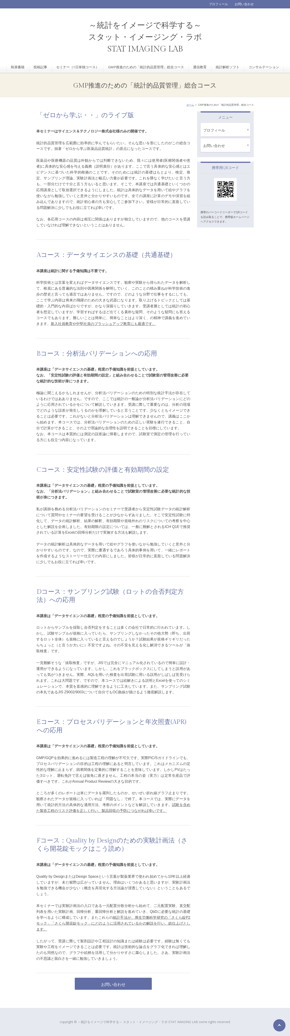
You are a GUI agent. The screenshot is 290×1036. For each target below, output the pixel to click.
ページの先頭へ (279, 1025)
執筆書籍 (17, 67)
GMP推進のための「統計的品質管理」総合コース (146, 67)
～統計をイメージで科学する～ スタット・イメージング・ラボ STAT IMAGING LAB (145, 37)
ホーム (190, 104)
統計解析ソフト (227, 67)
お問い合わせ (244, 4)
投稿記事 (40, 67)
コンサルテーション (264, 67)
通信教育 (200, 67)
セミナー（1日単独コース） (77, 67)
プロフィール (218, 4)
